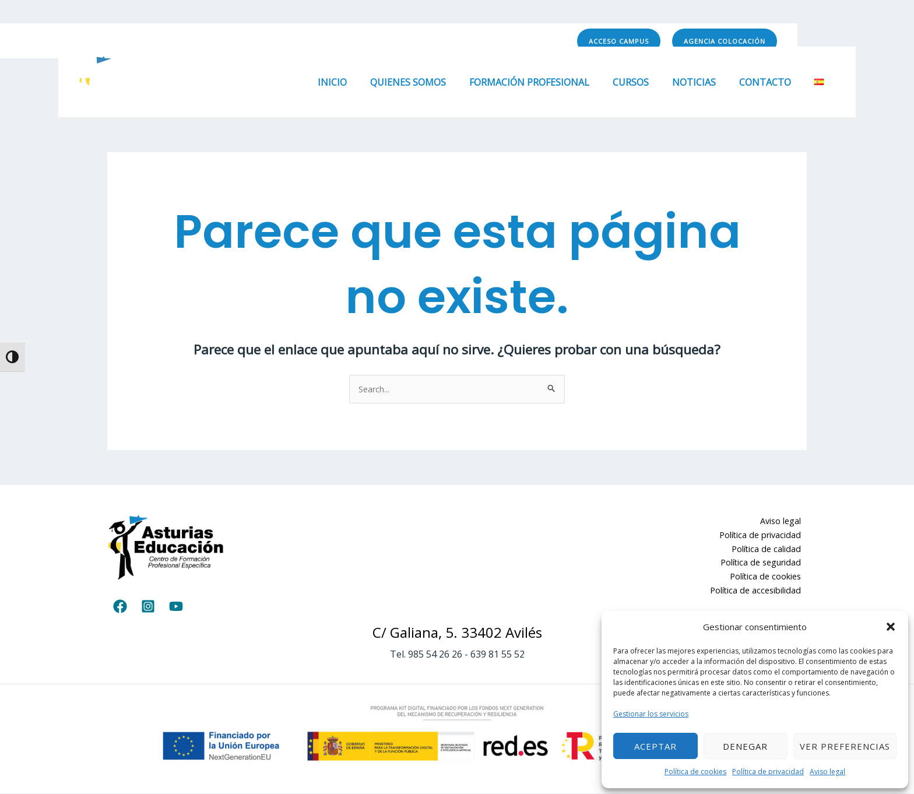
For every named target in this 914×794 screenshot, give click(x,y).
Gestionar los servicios (650, 714)
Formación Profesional (550, 82)
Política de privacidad (768, 772)
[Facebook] (478, 41)
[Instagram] (504, 41)
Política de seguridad (765, 565)
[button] (891, 627)
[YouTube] (529, 41)
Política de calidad (771, 551)
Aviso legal (827, 772)
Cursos (647, 82)
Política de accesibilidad (760, 594)
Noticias (705, 82)
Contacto (772, 82)
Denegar (745, 746)
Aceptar (655, 746)
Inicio (362, 82)
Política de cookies (695, 772)
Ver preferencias (845, 746)
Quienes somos (434, 82)
